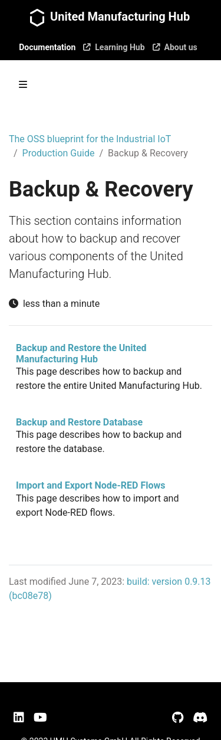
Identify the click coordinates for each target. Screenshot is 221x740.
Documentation (47, 47)
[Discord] (200, 717)
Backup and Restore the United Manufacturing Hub (81, 353)
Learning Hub (113, 47)
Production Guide (58, 153)
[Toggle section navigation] (23, 84)
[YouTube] (40, 717)
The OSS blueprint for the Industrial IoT (90, 139)
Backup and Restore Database (79, 422)
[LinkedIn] (19, 717)
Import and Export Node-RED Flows (90, 485)
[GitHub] (177, 717)
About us (174, 47)
